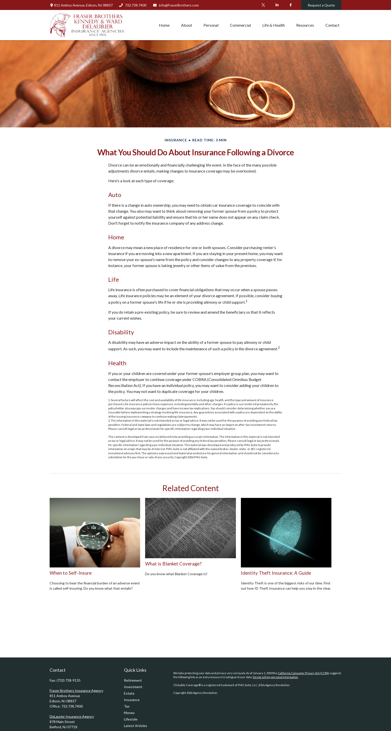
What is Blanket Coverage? (173, 563)
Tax (126, 706)
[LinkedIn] (277, 5)
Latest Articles (135, 726)
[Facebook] (290, 5)
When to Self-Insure (71, 573)
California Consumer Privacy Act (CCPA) (303, 673)
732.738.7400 (133, 5)
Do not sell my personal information (275, 677)
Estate (129, 693)
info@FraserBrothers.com (176, 5)
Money (129, 713)
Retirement (133, 680)
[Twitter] (263, 5)
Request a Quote (321, 5)
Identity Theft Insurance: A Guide (276, 573)
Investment (133, 687)
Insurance (132, 700)
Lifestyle (130, 719)
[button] (164, 25)
